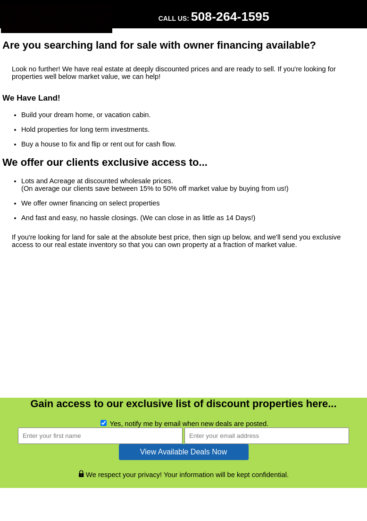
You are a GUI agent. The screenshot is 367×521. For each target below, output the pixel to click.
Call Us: (213, 16)
